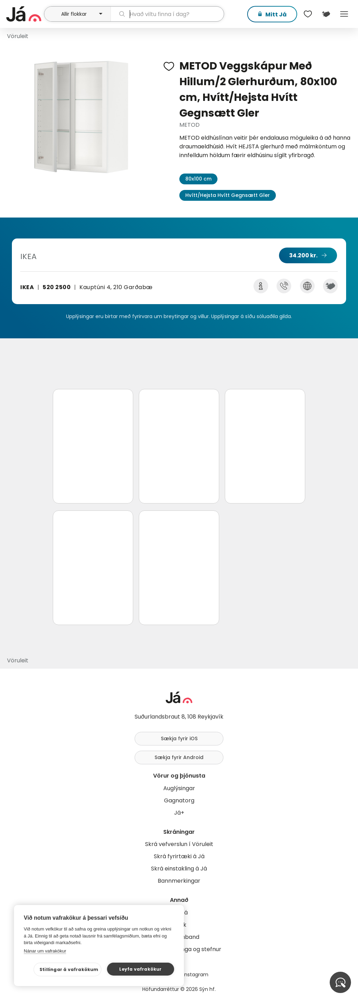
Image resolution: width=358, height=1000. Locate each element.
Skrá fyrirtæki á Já (179, 856)
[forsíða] (24, 14)
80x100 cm (198, 178)
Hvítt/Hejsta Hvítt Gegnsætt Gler (227, 195)
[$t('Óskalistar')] (307, 14)
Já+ (179, 813)
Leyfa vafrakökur (140, 969)
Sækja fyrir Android (179, 757)
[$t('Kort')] (326, 14)
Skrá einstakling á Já (179, 869)
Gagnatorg (179, 800)
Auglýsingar (179, 788)
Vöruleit (17, 36)
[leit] (167, 14)
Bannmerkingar (179, 881)
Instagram (195, 974)
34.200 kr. (303, 255)
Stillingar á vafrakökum (69, 969)
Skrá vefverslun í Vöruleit (179, 844)
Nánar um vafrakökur (45, 951)
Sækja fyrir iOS (179, 738)
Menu (344, 14)
